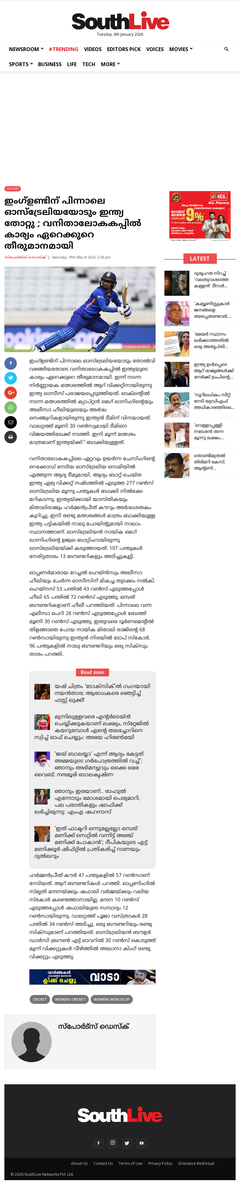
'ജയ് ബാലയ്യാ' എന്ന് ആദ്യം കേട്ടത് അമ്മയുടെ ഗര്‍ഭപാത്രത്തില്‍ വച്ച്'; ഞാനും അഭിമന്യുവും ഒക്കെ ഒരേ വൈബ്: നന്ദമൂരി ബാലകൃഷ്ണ (88, 765)
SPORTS (21, 64)
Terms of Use (130, 1163)
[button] (226, 49)
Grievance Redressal (196, 1163)
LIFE (72, 64)
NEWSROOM (26, 49)
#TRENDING (63, 49)
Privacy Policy (160, 1163)
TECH (88, 64)
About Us (79, 1163)
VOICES (155, 49)
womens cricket (70, 999)
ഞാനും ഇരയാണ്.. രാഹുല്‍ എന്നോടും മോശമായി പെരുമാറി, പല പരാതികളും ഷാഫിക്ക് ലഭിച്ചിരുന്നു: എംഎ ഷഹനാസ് (87, 802)
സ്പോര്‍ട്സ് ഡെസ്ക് (25, 257)
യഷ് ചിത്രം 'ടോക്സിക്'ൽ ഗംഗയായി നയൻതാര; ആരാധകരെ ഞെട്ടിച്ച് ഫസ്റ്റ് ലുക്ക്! (103, 693)
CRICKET (12, 188)
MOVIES (181, 49)
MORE (110, 64)
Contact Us (103, 1163)
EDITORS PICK (124, 49)
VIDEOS (93, 49)
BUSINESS (50, 64)
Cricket (40, 999)
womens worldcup (112, 999)
